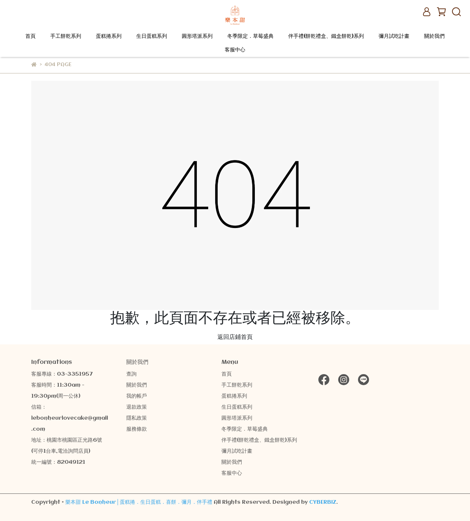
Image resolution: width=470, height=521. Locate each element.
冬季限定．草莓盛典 (250, 36)
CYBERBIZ (322, 502)
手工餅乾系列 (65, 36)
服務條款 (136, 429)
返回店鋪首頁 (235, 337)
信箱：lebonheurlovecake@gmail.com (69, 418)
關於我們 (434, 36)
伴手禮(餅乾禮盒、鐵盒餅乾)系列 (326, 36)
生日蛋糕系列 (151, 36)
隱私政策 (136, 418)
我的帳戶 (136, 396)
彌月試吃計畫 (394, 36)
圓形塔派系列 (197, 36)
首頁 (30, 36)
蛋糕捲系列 (109, 36)
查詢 (131, 374)
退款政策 (136, 407)
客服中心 (235, 50)
